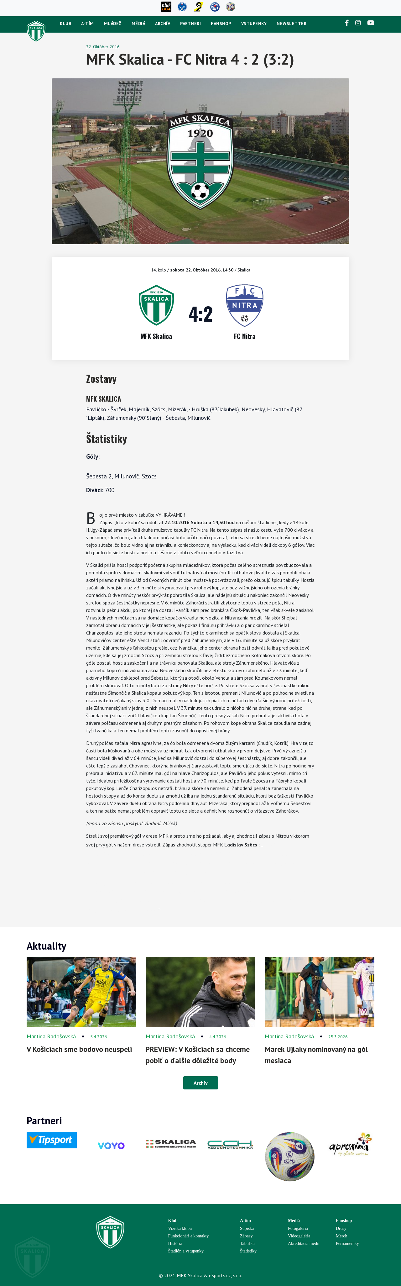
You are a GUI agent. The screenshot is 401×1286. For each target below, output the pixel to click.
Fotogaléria (298, 1228)
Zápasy (246, 1236)
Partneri (190, 23)
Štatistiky (248, 1251)
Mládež (113, 23)
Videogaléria (299, 1236)
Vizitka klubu (180, 1228)
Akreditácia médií (304, 1243)
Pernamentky (347, 1243)
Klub (65, 23)
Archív (162, 23)
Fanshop (221, 23)
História (175, 1243)
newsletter (291, 23)
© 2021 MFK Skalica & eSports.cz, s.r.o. (200, 1275)
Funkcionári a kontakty (188, 1236)
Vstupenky (254, 23)
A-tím (87, 23)
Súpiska (247, 1228)
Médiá (138, 23)
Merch (341, 1236)
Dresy (341, 1228)
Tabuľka (247, 1243)
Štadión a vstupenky (186, 1251)
